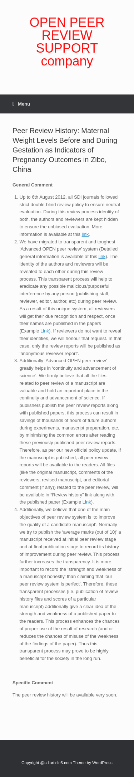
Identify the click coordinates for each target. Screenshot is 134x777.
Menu (21, 104)
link (85, 234)
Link (44, 331)
